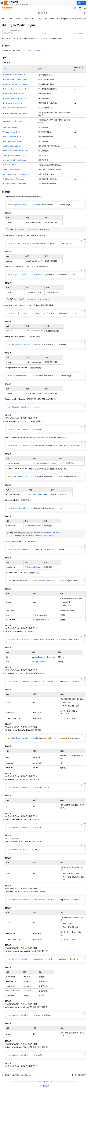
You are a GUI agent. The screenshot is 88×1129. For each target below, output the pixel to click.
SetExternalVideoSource (12, 137)
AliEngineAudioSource (33, 527)
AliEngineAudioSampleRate (38, 496)
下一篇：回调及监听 (79, 1078)
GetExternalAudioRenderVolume (14, 184)
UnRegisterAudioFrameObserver (15, 98)
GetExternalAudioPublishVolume (14, 160)
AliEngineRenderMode (41, 621)
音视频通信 (10, 19)
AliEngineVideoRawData (45, 659)
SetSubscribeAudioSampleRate (14, 121)
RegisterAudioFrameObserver (14, 94)
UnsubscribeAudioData (11, 132)
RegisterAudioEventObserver (13, 103)
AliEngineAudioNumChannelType (44, 464)
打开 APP (81, 3)
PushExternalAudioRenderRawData (16, 174)
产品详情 (43, 33)
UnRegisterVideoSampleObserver (15, 79)
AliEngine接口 (65, 19)
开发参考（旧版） (29, 19)
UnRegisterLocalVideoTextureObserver (17, 89)
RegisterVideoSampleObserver (14, 75)
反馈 (46, 1088)
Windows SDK (54, 19)
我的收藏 (80, 33)
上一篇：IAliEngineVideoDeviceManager (16, 1078)
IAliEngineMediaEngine (31, 51)
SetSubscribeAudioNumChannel (14, 114)
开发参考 (19, 19)
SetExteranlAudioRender (12, 169)
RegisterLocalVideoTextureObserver (16, 84)
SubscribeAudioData (10, 127)
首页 (3, 19)
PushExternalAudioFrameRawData (15, 151)
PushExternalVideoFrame (12, 141)
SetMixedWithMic (9, 165)
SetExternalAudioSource (12, 146)
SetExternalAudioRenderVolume (14, 179)
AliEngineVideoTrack (40, 616)
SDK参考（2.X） (42, 19)
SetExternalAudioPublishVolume (14, 155)
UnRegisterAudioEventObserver (14, 108)
